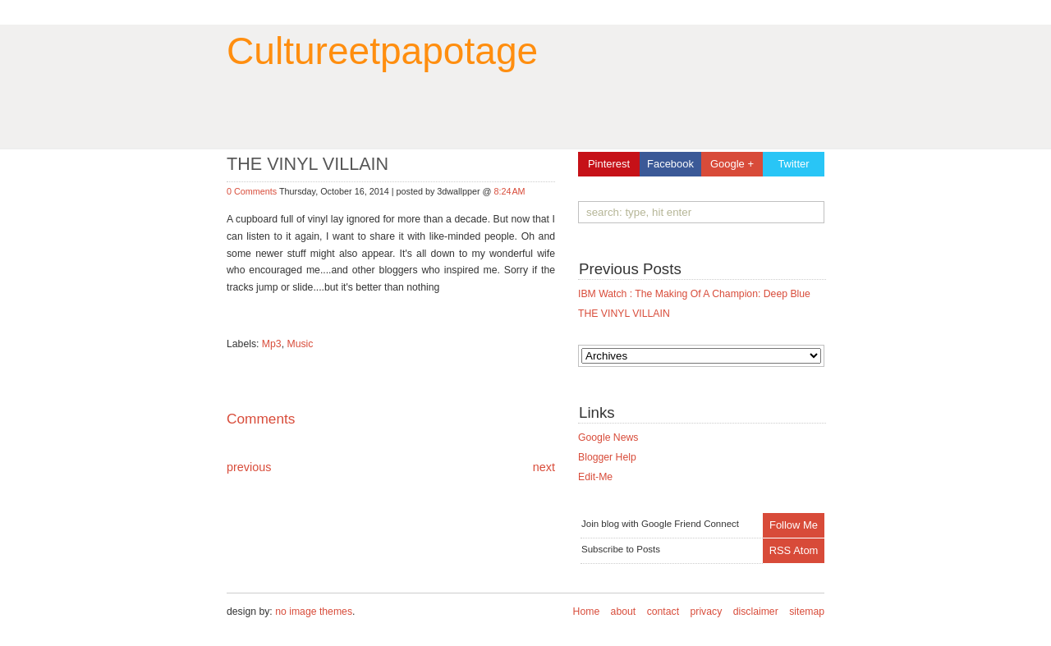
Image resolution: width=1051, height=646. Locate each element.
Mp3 (272, 344)
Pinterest (609, 164)
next (544, 467)
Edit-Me (595, 477)
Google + (732, 164)
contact (663, 611)
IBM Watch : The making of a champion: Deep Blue (694, 294)
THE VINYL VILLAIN (624, 313)
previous (249, 467)
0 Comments (253, 191)
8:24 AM (509, 191)
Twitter (793, 164)
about (623, 611)
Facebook (670, 164)
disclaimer (755, 611)
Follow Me (793, 525)
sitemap (806, 611)
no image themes (313, 611)
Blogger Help (607, 457)
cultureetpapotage (382, 51)
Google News (608, 437)
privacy (707, 611)
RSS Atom (794, 550)
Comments (261, 418)
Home (586, 611)
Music (300, 344)
